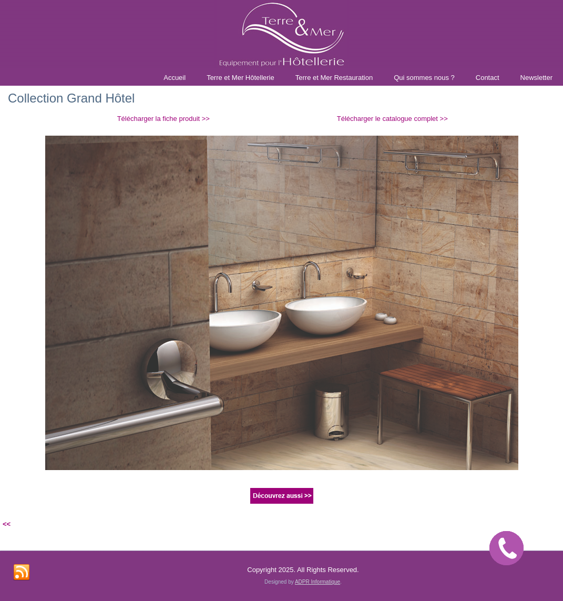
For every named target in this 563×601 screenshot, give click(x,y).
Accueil (174, 78)
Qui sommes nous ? (424, 78)
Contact (487, 78)
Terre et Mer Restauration (334, 78)
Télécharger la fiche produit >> (163, 119)
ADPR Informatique (317, 582)
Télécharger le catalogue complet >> (392, 119)
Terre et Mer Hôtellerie (240, 78)
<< (7, 524)
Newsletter (536, 78)
